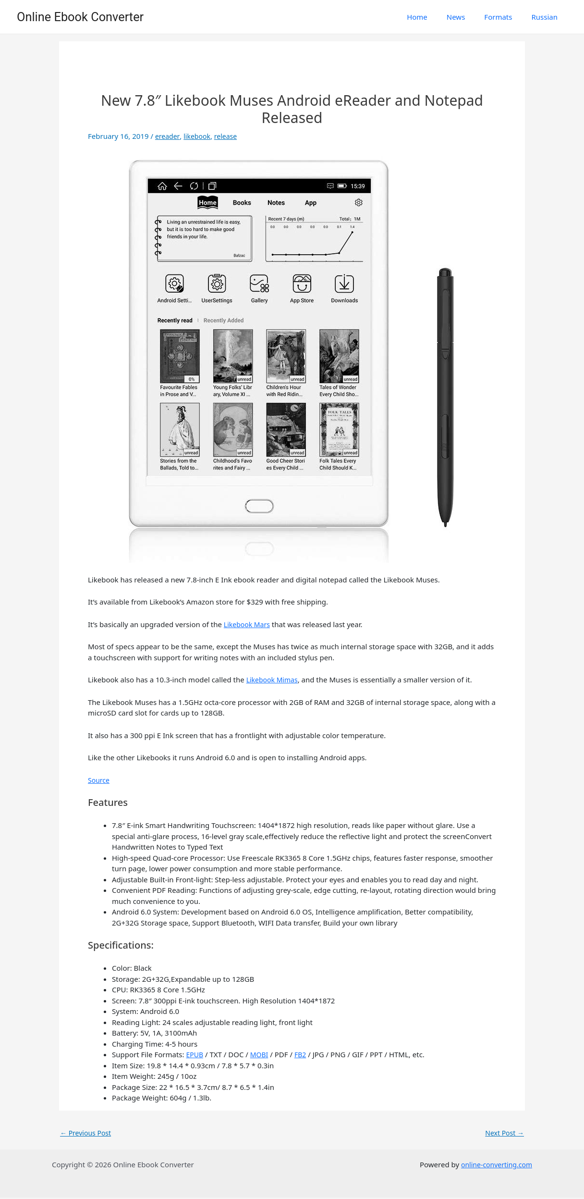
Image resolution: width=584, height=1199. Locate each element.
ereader (168, 136)
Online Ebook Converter (80, 17)
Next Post (503, 1133)
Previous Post (87, 1133)
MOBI (260, 1054)
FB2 (303, 1054)
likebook (198, 136)
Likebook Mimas (274, 679)
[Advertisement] (292, 70)
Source (99, 780)
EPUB (195, 1054)
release (229, 136)
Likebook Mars (248, 624)
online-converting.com (494, 1166)
